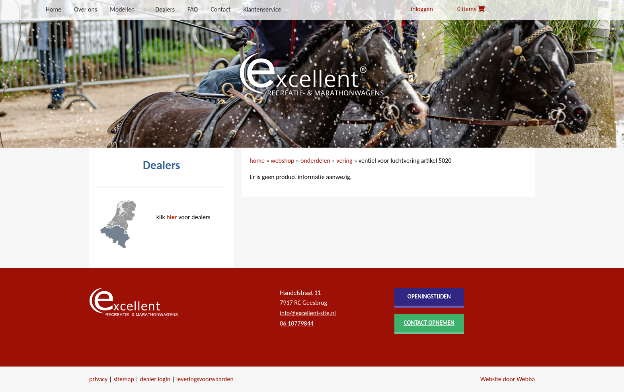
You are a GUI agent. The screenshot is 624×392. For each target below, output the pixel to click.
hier (171, 217)
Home (53, 9)
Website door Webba (507, 379)
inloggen (422, 9)
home (257, 160)
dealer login (155, 379)
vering (344, 160)
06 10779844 (297, 323)
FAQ (192, 9)
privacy (98, 379)
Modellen (122, 9)
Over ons (85, 9)
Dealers (165, 9)
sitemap (123, 379)
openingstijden (429, 296)
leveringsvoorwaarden (205, 379)
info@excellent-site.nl (308, 313)
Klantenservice (262, 9)
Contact (220, 9)
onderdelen (315, 160)
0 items (471, 9)
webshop (282, 160)
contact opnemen (429, 322)
